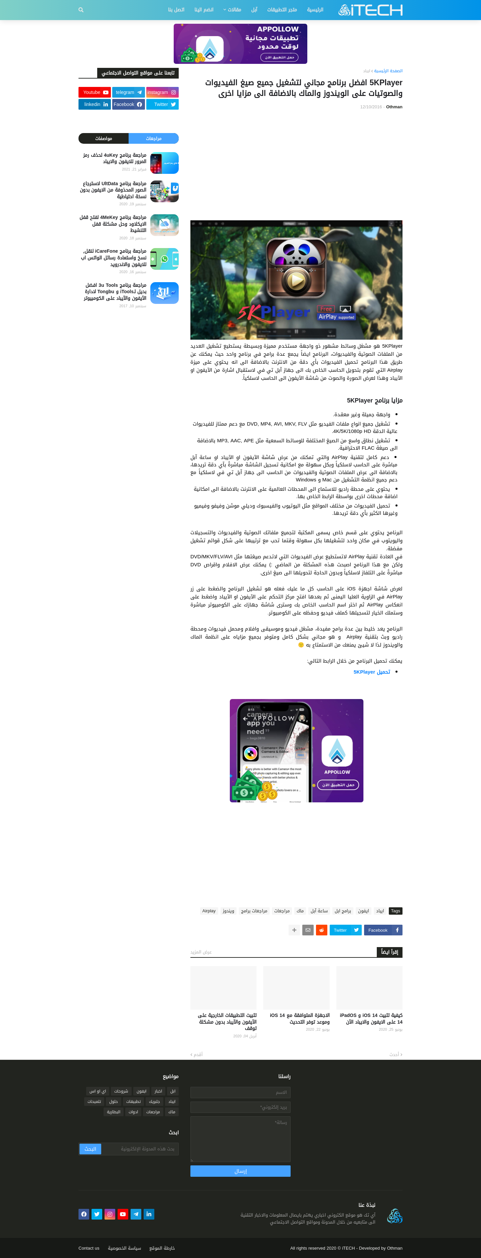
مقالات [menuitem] (234, 9)
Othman (395, 1248)
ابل (172, 1091)
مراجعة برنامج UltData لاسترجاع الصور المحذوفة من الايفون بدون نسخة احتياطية (113, 190)
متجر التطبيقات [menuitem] (282, 9)
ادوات (133, 1112)
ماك (300, 911)
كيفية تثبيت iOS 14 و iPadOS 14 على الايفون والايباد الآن (371, 1018)
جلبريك (154, 1101)
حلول (113, 1101)
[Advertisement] (296, 165)
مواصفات (103, 138)
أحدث (394, 1054)
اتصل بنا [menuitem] (176, 9)
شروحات (121, 1091)
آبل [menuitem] (254, 9)
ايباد (366, 71)
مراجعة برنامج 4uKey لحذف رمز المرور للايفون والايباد (114, 158)
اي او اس (98, 1091)
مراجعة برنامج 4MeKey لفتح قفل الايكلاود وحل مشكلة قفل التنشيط (112, 224)
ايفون (363, 911)
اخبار (158, 1091)
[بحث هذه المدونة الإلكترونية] (139, 1149)
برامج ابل (343, 911)
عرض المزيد (201, 952)
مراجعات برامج (254, 911)
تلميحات (94, 1101)
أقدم (198, 1054)
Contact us (89, 1248)
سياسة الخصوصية (124, 1248)
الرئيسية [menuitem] (315, 9)
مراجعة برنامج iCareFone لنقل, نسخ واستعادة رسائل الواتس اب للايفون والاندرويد (113, 258)
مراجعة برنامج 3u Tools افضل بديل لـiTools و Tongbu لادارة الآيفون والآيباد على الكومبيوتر (115, 292)
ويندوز (228, 911)
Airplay (209, 911)
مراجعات (282, 911)
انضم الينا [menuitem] (203, 9)
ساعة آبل (319, 911)
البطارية (113, 1112)
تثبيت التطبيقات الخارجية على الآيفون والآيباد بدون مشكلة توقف (227, 1022)
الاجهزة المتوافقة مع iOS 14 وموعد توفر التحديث (300, 1018)
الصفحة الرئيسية (388, 71)
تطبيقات (133, 1101)
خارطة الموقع (162, 1248)
